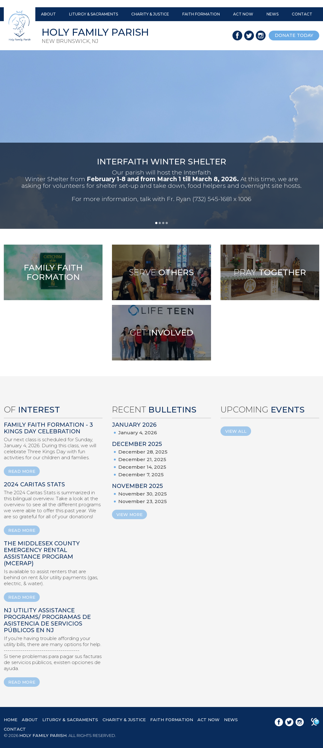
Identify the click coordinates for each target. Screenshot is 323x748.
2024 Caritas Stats (34, 484)
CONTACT (302, 14)
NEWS (273, 14)
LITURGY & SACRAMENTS (93, 14)
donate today (294, 35)
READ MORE (21, 471)
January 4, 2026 (137, 433)
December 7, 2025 (141, 475)
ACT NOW (243, 14)
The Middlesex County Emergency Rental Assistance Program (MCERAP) (42, 553)
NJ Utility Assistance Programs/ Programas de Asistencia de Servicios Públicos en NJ (47, 620)
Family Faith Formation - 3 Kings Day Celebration (48, 428)
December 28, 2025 (142, 452)
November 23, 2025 (142, 501)
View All (235, 431)
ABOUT (48, 14)
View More (129, 514)
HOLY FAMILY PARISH (43, 735)
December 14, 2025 (142, 467)
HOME (10, 719)
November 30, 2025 (142, 494)
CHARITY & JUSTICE (150, 14)
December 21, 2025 (142, 459)
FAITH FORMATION (201, 14)
